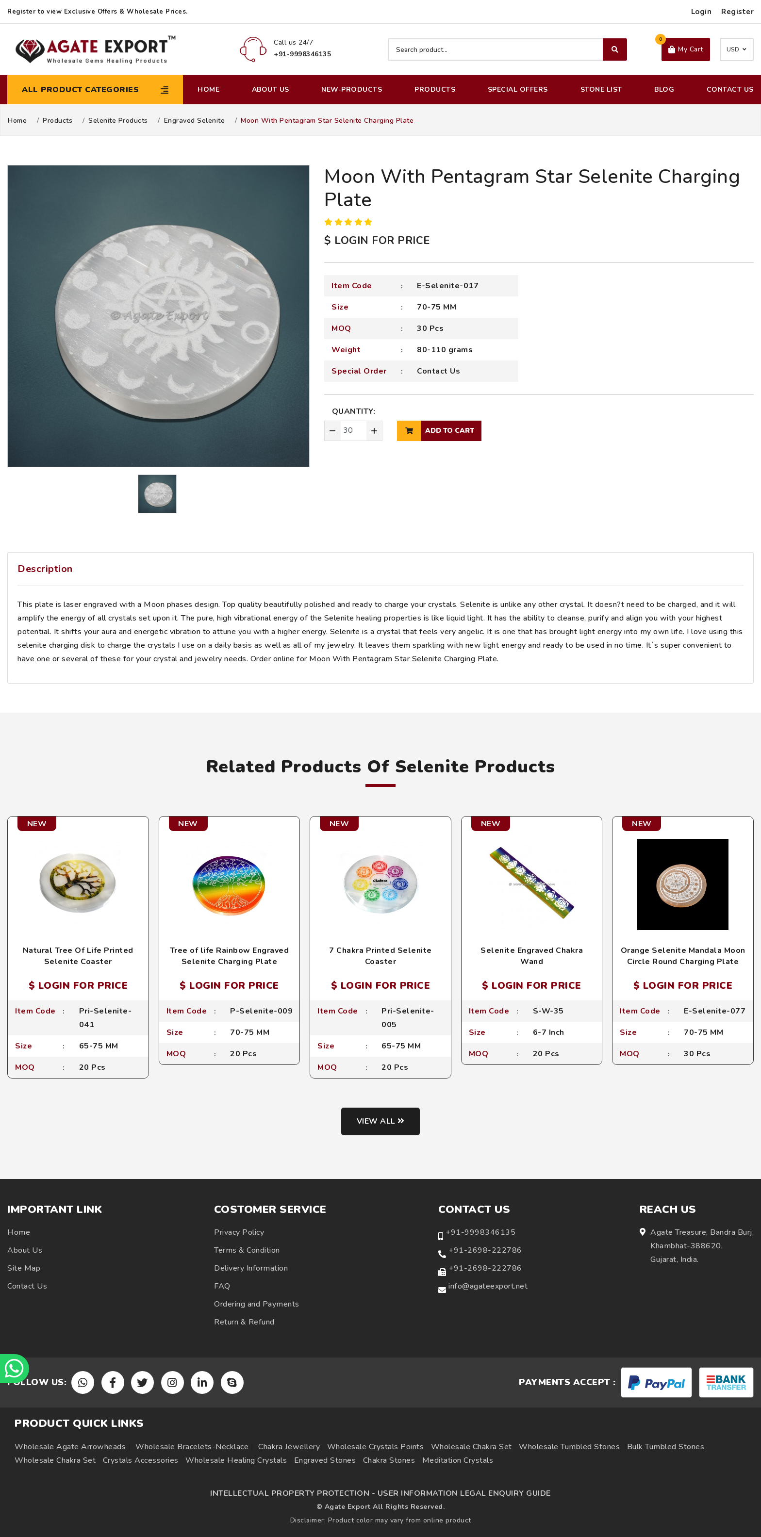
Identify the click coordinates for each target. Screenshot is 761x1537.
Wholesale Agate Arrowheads (70, 1446)
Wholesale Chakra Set (471, 1446)
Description (45, 568)
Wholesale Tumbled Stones (569, 1446)
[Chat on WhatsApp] (14, 1368)
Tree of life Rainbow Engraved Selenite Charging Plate (229, 955)
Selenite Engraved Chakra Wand (531, 955)
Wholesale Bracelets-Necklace (191, 1446)
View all (381, 1121)
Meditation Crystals (458, 1460)
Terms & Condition (247, 1250)
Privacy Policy (239, 1232)
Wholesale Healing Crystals (236, 1460)
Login (701, 11)
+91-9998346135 (480, 1232)
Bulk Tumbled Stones (666, 1446)
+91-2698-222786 (485, 1250)
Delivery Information (251, 1268)
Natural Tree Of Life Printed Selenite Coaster (78, 955)
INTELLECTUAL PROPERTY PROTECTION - (292, 1493)
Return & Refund (244, 1322)
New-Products (351, 89)
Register (737, 11)
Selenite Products (118, 120)
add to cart (435, 431)
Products (434, 89)
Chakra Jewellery (289, 1446)
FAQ (222, 1286)
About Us (270, 89)
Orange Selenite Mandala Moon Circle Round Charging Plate (683, 955)
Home (208, 89)
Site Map (23, 1268)
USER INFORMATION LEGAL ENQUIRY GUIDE (464, 1493)
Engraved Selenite (194, 120)
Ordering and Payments (256, 1304)
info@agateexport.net (488, 1286)
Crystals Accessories (141, 1460)
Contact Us (730, 89)
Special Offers (518, 89)
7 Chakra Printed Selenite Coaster (380, 955)
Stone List (601, 89)
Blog (664, 89)
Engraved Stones (325, 1460)
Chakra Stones (389, 1460)
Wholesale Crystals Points (375, 1446)
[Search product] (507, 49)
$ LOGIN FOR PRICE (377, 240)
